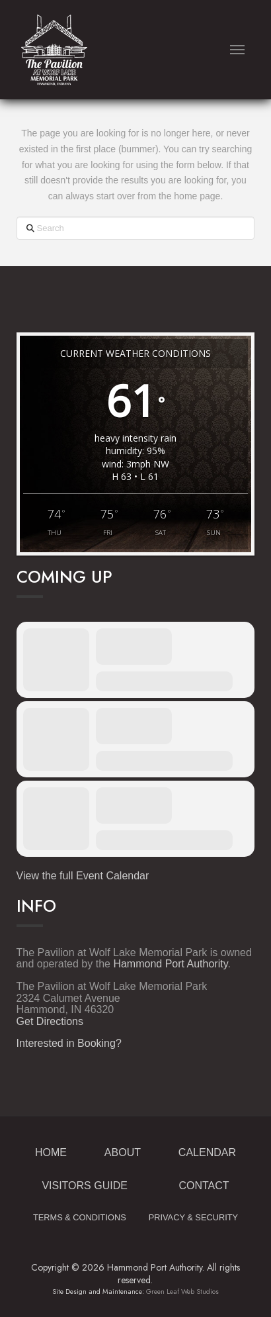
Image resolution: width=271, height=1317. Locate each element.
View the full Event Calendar (83, 875)
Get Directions (50, 1021)
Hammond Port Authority (170, 963)
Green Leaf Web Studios (182, 1291)
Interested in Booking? (69, 1043)
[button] (238, 50)
